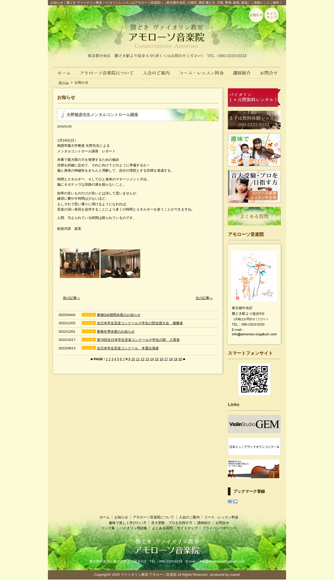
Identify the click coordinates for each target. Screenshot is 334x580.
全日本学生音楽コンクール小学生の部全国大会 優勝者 (140, 323)
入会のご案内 (157, 70)
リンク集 (108, 528)
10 (133, 359)
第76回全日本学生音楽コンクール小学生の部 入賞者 (138, 340)
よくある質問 (162, 528)
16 (161, 359)
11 (138, 359)
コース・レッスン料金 (201, 70)
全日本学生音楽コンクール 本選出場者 (128, 348)
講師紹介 (242, 70)
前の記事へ (71, 298)
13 (147, 359)
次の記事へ (204, 298)
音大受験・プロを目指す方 (171, 523)
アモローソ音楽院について (107, 70)
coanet (235, 575)
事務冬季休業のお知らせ (116, 332)
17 (166, 359)
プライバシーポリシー (219, 528)
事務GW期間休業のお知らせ (119, 315)
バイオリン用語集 (133, 528)
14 (152, 359)
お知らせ (121, 517)
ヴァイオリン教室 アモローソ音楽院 (149, 575)
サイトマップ (187, 528)
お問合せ (271, 70)
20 (180, 359)
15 (157, 359)
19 (175, 359)
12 (143, 359)
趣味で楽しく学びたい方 (128, 523)
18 (171, 359)
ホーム (61, 70)
